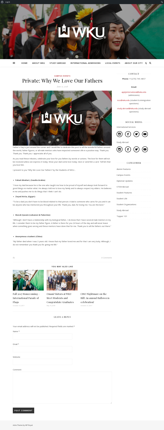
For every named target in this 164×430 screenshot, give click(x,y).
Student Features (124, 192)
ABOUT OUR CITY (134, 63)
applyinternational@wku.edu (134, 92)
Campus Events (62, 76)
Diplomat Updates (125, 181)
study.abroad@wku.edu (127, 108)
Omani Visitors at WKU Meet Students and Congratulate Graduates (60, 298)
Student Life (122, 198)
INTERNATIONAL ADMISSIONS (85, 63)
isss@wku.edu (123, 100)
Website (16, 357)
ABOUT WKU (38, 63)
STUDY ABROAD (58, 63)
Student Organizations (126, 204)
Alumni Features (124, 169)
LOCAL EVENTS (112, 63)
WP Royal (29, 425)
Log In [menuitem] (7, 2)
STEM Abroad (123, 186)
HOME (24, 63)
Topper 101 (122, 216)
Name (16, 331)
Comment (17, 369)
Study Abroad (123, 210)
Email (16, 344)
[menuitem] (2, 2)
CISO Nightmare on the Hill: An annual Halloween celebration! (95, 298)
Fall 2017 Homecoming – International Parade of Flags (26, 298)
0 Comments (106, 257)
